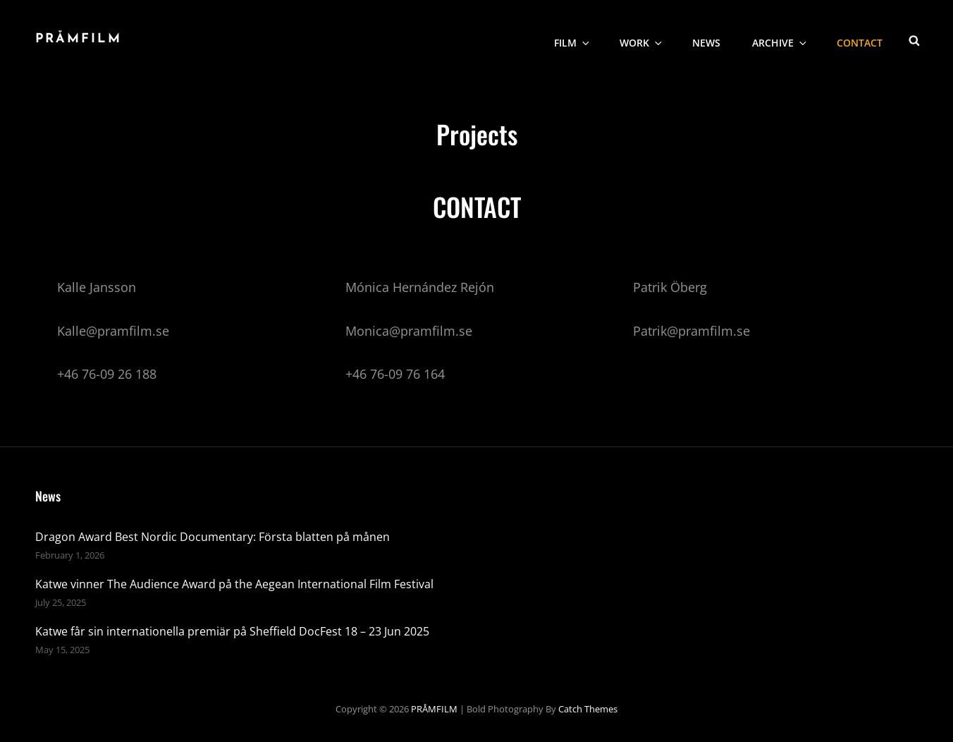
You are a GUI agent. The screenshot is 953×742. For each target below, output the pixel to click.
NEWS (706, 39)
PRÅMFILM (78, 39)
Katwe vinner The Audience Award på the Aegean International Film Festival (234, 584)
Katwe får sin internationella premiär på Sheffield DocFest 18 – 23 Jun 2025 (232, 631)
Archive (780, 39)
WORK (642, 39)
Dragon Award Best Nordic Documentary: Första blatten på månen (212, 537)
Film (572, 39)
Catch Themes (587, 709)
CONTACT (860, 39)
